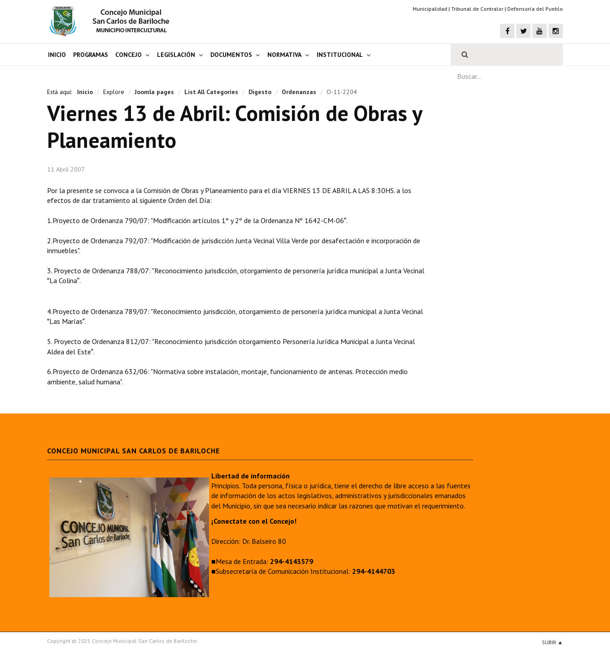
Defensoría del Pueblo (535, 8)
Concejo (128, 55)
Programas (90, 55)
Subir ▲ (552, 642)
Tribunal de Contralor (477, 8)
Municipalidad (430, 8)
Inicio (57, 55)
